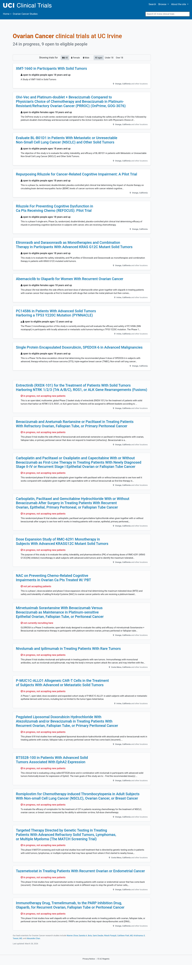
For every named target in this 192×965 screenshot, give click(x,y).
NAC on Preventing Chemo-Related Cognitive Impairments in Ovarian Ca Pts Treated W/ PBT (53, 578)
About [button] (179, 4)
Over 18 (119, 57)
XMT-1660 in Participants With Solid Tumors (51, 68)
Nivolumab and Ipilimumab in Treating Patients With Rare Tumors (68, 648)
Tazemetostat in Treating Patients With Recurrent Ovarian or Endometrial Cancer (80, 871)
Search (152, 4)
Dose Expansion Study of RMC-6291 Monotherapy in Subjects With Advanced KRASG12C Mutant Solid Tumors (62, 541)
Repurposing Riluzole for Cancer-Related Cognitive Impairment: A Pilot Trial (76, 174)
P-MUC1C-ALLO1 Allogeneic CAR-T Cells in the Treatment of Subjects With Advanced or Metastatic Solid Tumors (62, 682)
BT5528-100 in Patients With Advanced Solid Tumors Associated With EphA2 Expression (52, 760)
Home (6, 13)
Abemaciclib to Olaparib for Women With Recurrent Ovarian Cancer (69, 279)
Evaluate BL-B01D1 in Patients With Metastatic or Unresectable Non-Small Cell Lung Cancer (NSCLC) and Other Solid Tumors (66, 140)
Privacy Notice (89, 959)
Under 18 (109, 57)
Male (86, 57)
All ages (98, 57)
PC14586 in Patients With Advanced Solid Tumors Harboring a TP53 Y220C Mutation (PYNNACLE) (56, 313)
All (65, 57)
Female (75, 57)
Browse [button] (162, 4)
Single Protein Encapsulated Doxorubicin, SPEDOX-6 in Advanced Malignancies (79, 347)
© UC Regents (104, 959)
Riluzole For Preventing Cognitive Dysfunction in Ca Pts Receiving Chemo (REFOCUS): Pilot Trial (54, 208)
